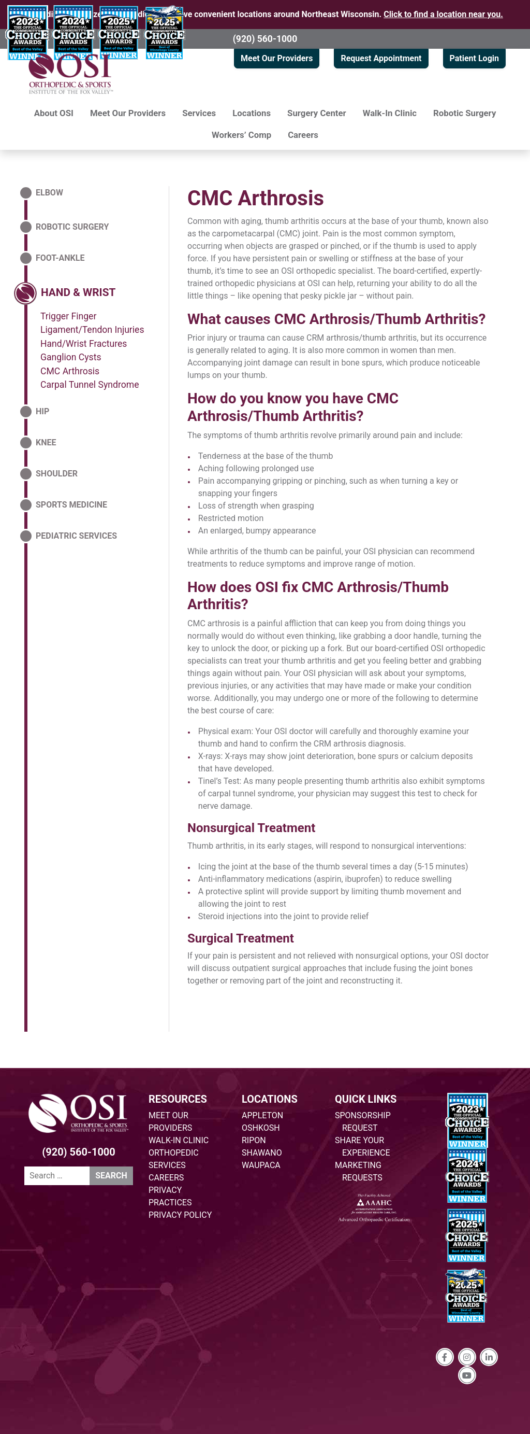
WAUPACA (261, 1165)
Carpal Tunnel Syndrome (89, 384)
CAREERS (166, 1178)
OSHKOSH (261, 1128)
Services (199, 113)
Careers (303, 135)
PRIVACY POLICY (180, 1215)
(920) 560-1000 (265, 39)
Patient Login (474, 58)
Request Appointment (381, 58)
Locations (251, 113)
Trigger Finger (68, 316)
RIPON (254, 1140)
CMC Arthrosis (255, 198)
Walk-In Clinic (390, 113)
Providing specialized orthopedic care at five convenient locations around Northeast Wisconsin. (265, 14)
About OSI (53, 113)
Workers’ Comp (241, 135)
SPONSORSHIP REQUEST (363, 1121)
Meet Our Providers (277, 58)
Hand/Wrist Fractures (83, 344)
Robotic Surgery (464, 113)
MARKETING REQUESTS (358, 1171)
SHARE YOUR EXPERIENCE (362, 1146)
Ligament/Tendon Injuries (92, 330)
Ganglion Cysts (70, 357)
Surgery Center (316, 113)
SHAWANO (262, 1153)
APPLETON (262, 1115)
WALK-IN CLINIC (179, 1140)
